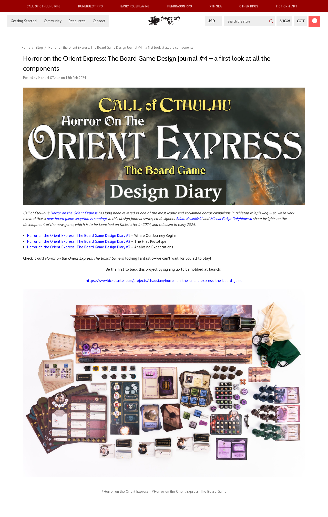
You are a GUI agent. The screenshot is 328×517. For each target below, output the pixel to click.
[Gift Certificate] (300, 21)
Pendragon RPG (181, 6)
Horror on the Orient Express (73, 212)
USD (213, 20)
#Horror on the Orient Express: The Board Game (189, 491)
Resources (77, 20)
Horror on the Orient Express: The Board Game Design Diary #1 (78, 235)
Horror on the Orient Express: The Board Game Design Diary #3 (79, 247)
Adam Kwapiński (189, 218)
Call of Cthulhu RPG (46, 6)
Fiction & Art (288, 6)
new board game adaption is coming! (77, 218)
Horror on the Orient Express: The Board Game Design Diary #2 (78, 241)
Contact (99, 20)
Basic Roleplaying (136, 6)
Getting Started (24, 20)
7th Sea (218, 6)
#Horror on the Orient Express (125, 491)
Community (52, 20)
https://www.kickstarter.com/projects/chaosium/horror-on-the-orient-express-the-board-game (164, 280)
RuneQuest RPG (92, 6)
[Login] (284, 21)
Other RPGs (250, 6)
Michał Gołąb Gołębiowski (231, 218)
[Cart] (314, 21)
